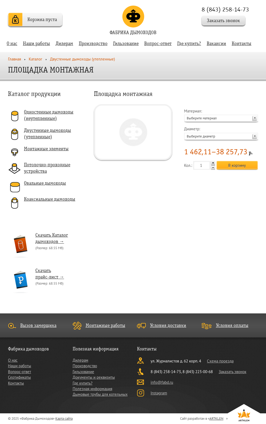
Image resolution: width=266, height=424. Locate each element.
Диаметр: (221, 132)
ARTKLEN (216, 418)
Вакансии (216, 43)
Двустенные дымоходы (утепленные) (82, 59)
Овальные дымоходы (45, 183)
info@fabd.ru (162, 382)
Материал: (221, 115)
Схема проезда (220, 361)
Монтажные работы (105, 325)
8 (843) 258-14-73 (225, 9)
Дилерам (64, 43)
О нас (12, 43)
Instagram (159, 392)
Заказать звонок (223, 20)
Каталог (35, 59)
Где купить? (189, 43)
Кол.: (199, 165)
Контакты (241, 43)
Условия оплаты (232, 325)
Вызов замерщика (38, 325)
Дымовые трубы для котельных (100, 394)
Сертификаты (19, 377)
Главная (14, 59)
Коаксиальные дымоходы (49, 199)
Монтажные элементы (46, 149)
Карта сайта (64, 418)
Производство (93, 43)
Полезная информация (92, 388)
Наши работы (36, 43)
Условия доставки (168, 325)
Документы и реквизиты (94, 377)
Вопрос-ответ (158, 43)
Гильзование (126, 43)
